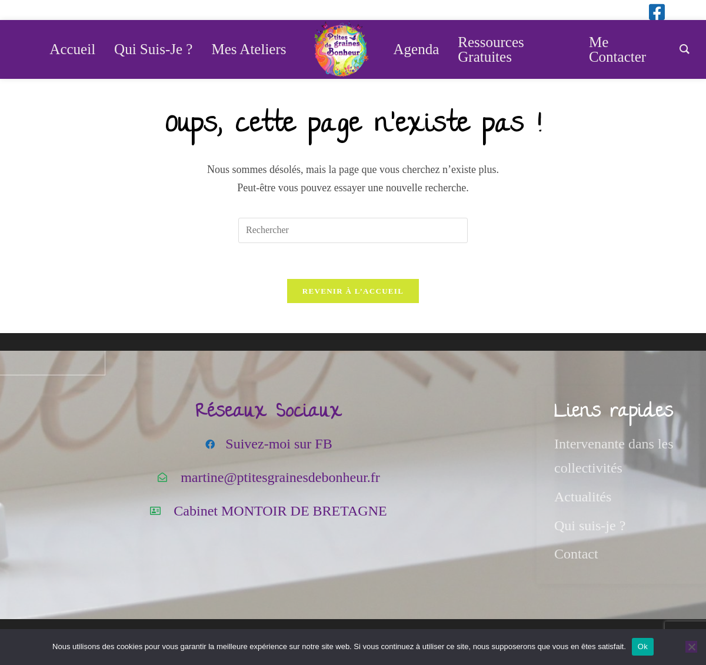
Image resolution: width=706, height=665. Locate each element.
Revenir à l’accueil (353, 291)
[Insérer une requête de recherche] (353, 230)
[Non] (691, 647)
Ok (643, 646)
